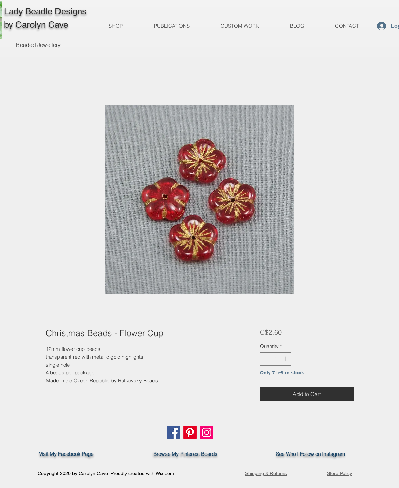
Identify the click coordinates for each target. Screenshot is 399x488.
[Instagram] (206, 432)
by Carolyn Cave (36, 24)
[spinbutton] (275, 359)
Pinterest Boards (198, 454)
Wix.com (165, 473)
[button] (171, 26)
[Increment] (286, 359)
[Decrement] (265, 359)
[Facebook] (173, 432)
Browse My (164, 454)
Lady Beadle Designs (45, 11)
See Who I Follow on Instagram (314, 454)
